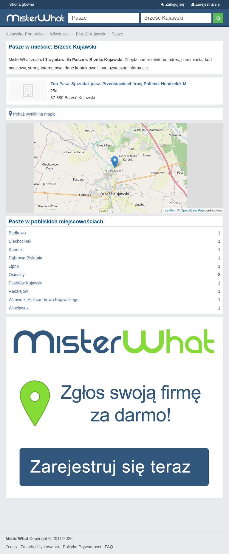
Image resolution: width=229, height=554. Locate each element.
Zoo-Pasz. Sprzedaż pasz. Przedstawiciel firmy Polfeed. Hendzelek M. (119, 83)
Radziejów (18, 291)
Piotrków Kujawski (25, 283)
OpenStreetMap (192, 210)
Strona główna (21, 4)
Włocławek (19, 308)
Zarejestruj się (205, 4)
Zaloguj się (172, 4)
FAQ (109, 546)
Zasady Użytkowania (40, 546)
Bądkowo (17, 233)
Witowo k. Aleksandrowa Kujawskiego (43, 299)
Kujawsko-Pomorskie (25, 34)
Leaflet (170, 210)
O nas (11, 546)
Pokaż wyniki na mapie (32, 114)
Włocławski (60, 34)
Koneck (16, 249)
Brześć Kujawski (91, 34)
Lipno (14, 266)
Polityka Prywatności (82, 546)
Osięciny (17, 274)
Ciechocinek (20, 241)
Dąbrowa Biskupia (25, 258)
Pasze (117, 34)
